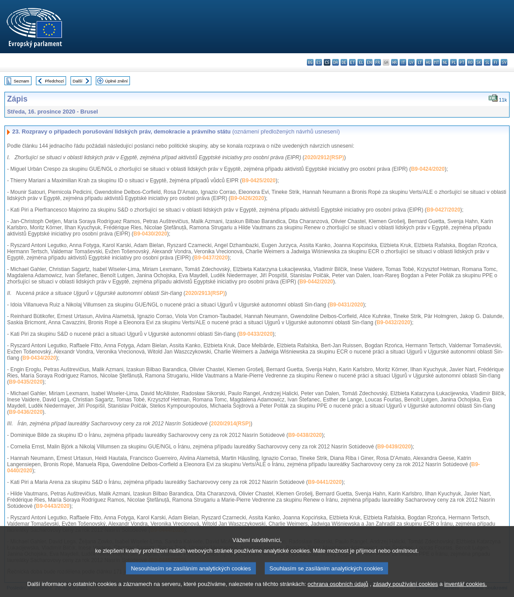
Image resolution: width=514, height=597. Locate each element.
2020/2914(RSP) (231, 423)
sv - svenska (504, 62)
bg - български (310, 62)
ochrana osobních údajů (338, 591)
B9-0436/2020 (26, 412)
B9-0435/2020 (26, 382)
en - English (369, 62)
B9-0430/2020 (150, 234)
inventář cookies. (465, 591)
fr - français (377, 62)
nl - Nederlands (445, 62)
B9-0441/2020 (324, 482)
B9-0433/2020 (256, 334)
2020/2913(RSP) (205, 293)
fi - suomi (495, 62)
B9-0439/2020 (394, 447)
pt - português (462, 62)
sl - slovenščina (487, 62)
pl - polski (453, 62)
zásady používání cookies (405, 591)
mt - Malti (436, 62)
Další (77, 81)
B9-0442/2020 (316, 282)
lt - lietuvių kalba (419, 62)
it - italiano (403, 62)
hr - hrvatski (394, 62)
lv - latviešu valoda (411, 62)
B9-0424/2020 (428, 169)
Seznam (21, 81)
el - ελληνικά (360, 62)
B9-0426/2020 (247, 198)
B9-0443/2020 (53, 506)
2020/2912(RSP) (324, 157)
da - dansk (335, 62)
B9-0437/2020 (211, 258)
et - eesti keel (352, 62)
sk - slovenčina (478, 62)
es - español (318, 62)
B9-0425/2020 (258, 180)
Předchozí (54, 81)
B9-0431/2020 (346, 305)
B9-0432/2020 (393, 322)
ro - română (470, 62)
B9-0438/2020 (305, 435)
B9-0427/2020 (443, 210)
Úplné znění (116, 81)
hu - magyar (428, 62)
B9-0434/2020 (39, 358)
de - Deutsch (344, 62)
